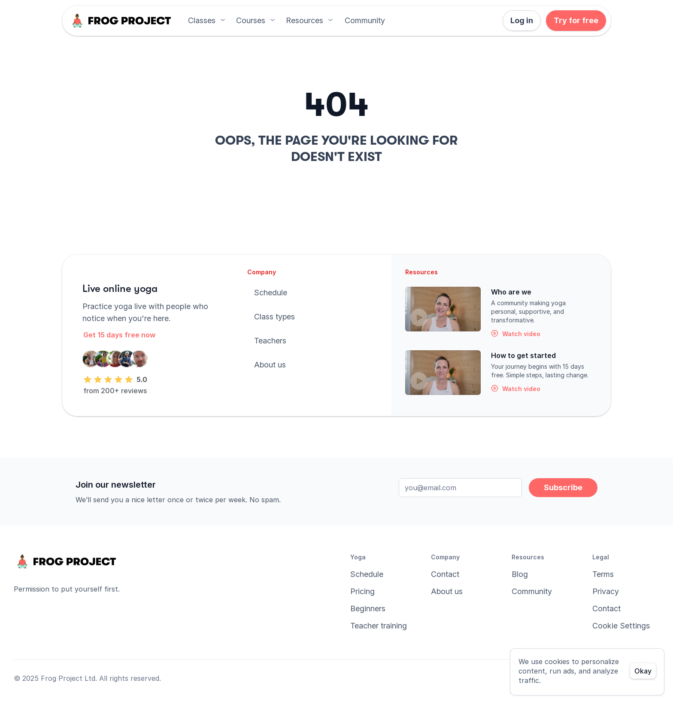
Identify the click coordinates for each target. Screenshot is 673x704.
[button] (365, 21)
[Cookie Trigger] (621, 626)
